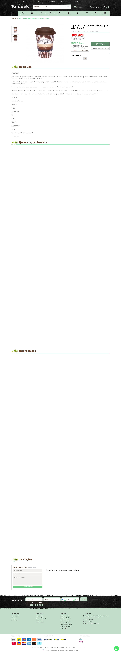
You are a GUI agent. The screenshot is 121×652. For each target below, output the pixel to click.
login (33, 1)
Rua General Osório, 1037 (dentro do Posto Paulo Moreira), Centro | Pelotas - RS (97, 616)
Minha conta (95, 7)
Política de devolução (66, 618)
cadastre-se (38, 1)
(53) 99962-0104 (67, 1)
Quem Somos (95, 1)
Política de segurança (66, 626)
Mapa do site (87, 647)
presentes (79, 7)
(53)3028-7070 (52, 1)
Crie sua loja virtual (53, 650)
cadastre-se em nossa (17, 598)
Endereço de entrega (41, 618)
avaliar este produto (88, 31)
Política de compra (65, 616)
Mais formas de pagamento (81, 50)
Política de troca (64, 628)
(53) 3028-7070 (89, 621)
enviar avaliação (28, 586)
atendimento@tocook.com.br (81, 1)
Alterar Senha (39, 620)
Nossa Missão (14, 618)
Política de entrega (65, 620)
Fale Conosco (14, 620)
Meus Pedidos (39, 616)
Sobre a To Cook (15, 616)
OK (85, 58)
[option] (15, 30)
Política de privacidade (66, 624)
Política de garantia (65, 622)
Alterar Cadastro (40, 622)
